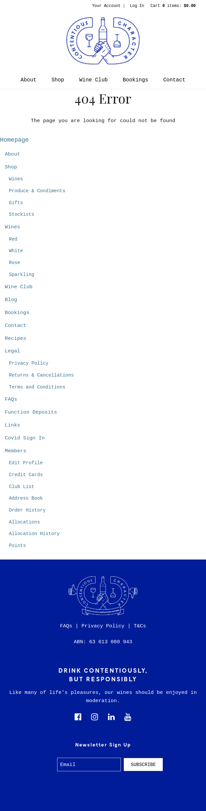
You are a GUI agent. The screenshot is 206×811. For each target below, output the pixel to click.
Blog (11, 300)
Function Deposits (31, 412)
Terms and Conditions (37, 387)
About (28, 80)
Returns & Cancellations (41, 375)
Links (12, 425)
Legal (12, 351)
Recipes (15, 338)
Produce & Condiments (37, 191)
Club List (21, 486)
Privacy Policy (29, 363)
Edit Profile (26, 463)
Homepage (14, 140)
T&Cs (140, 626)
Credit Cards (26, 474)
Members (15, 451)
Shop (58, 80)
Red (13, 239)
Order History (27, 510)
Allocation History (34, 533)
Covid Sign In (25, 438)
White (16, 250)
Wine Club (93, 80)
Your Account (106, 6)
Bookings (135, 80)
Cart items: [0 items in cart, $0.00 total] (173, 6)
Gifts (16, 202)
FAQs (11, 399)
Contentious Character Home (103, 41)
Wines (16, 179)
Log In (137, 6)
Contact (174, 80)
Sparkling (21, 274)
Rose (14, 262)
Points (17, 545)
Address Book (26, 498)
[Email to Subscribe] (89, 764)
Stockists (21, 214)
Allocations (24, 522)
